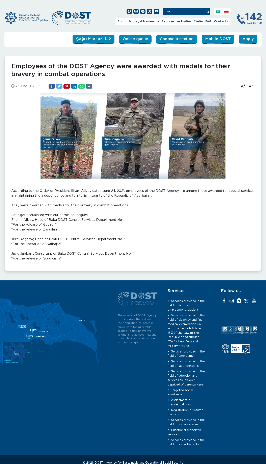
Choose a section (176, 39)
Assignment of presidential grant (180, 402)
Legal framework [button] (146, 21)
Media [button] (198, 21)
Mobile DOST (218, 39)
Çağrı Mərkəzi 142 (93, 39)
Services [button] (168, 21)
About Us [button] (124, 21)
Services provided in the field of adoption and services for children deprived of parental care (186, 378)
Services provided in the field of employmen (186, 353)
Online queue (135, 39)
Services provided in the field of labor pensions (186, 363)
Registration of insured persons (185, 412)
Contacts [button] (221, 21)
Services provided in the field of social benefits (186, 442)
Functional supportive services (185, 432)
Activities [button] (184, 21)
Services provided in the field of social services (186, 422)
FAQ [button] (208, 21)
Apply (248, 39)
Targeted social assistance (180, 392)
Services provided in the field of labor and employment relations (186, 305)
